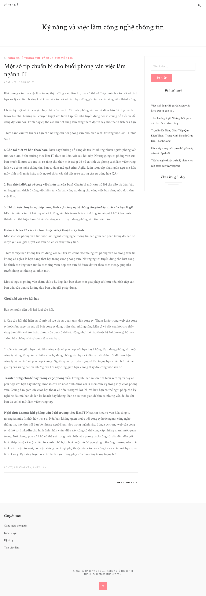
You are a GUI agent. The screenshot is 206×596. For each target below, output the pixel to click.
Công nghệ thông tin (23, 58)
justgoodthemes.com (108, 574)
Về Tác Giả (11, 5)
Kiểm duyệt (10, 533)
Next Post (127, 482)
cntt (9, 467)
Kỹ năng (47, 58)
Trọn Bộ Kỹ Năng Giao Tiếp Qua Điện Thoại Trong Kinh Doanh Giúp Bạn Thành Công (172, 136)
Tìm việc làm (64, 58)
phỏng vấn (24, 467)
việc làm (41, 467)
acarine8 (10, 82)
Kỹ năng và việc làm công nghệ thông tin (103, 27)
